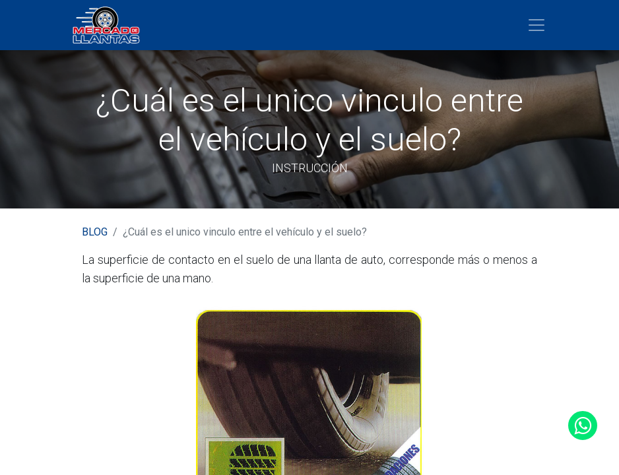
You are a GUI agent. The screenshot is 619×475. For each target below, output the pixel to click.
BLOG (95, 232)
